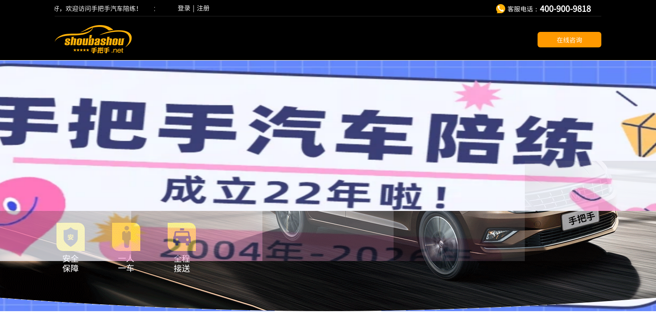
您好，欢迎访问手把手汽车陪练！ (95, 8)
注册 (203, 7)
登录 (184, 7)
